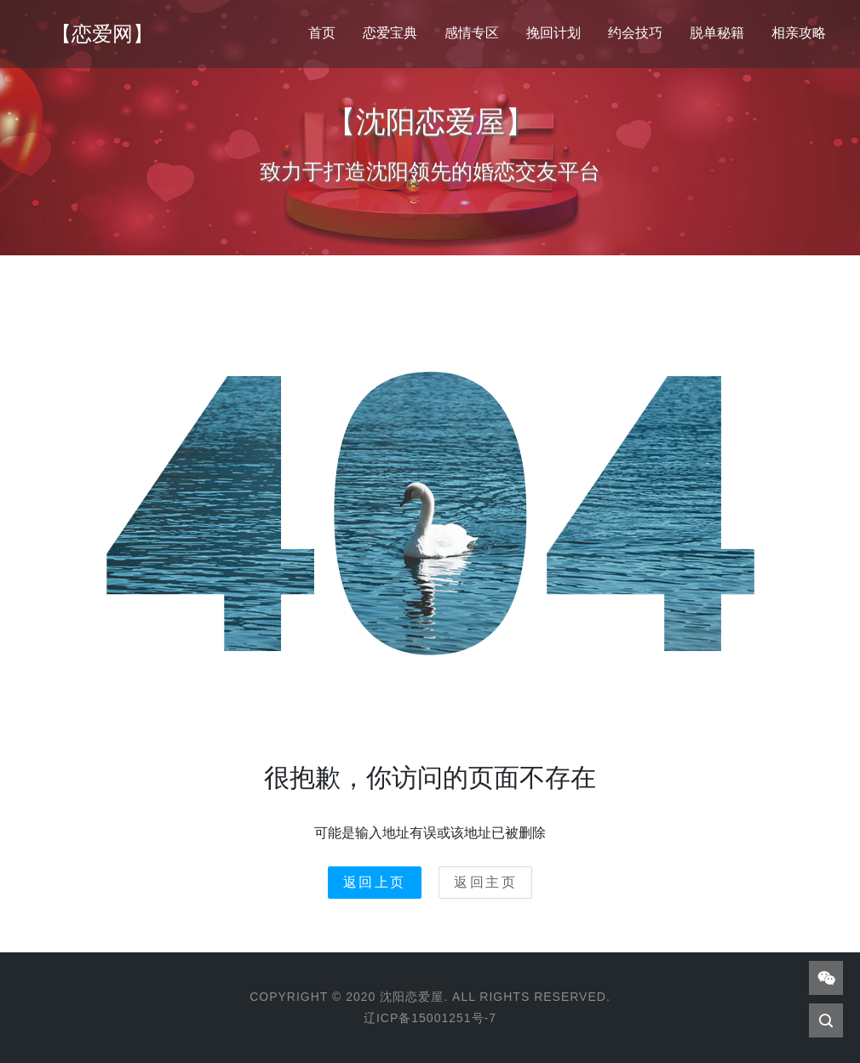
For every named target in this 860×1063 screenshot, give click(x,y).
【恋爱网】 (102, 33)
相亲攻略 (798, 33)
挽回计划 (553, 33)
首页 (321, 33)
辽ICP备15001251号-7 (430, 1018)
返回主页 (485, 882)
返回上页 (374, 882)
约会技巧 (635, 33)
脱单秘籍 (717, 33)
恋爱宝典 (390, 33)
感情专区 (471, 33)
